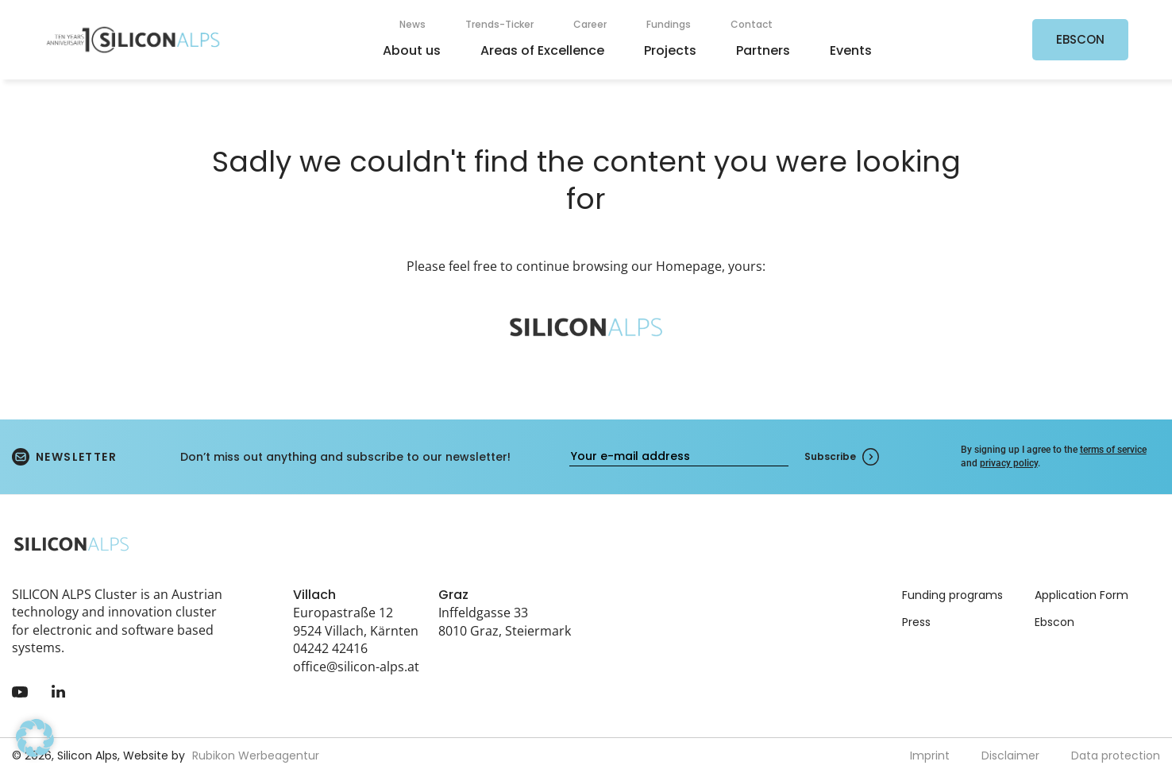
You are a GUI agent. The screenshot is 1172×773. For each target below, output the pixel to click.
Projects (670, 50)
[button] (35, 738)
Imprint (930, 755)
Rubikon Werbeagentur (255, 755)
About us (412, 50)
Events (851, 50)
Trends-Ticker (499, 24)
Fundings (668, 24)
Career (590, 24)
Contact (752, 24)
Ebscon (1054, 622)
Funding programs (952, 595)
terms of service (1113, 449)
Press (916, 622)
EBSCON (1080, 39)
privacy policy (1009, 463)
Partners (763, 50)
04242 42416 (330, 648)
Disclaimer (1010, 755)
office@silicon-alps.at (356, 666)
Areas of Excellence (542, 50)
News (412, 24)
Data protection (1115, 755)
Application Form (1081, 595)
